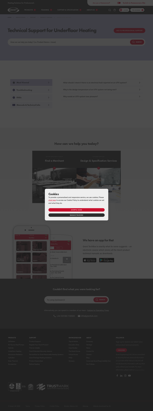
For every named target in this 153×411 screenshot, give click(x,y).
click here (52, 200)
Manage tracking (76, 215)
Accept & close (76, 210)
